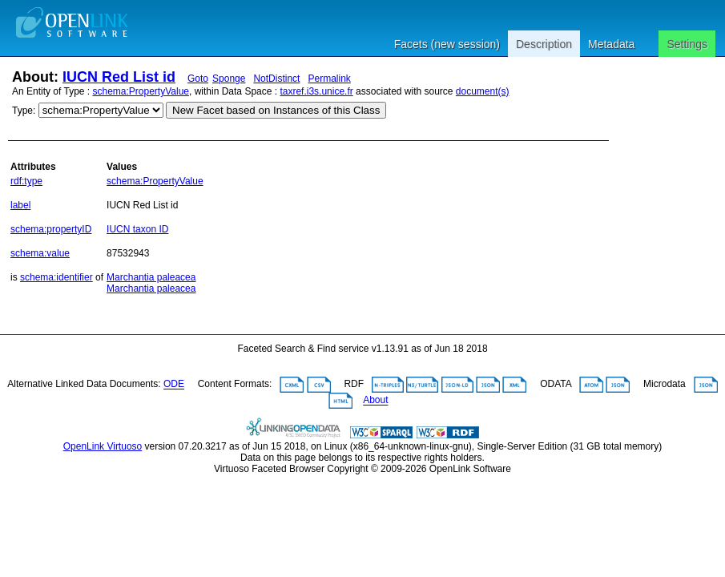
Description (544, 44)
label (20, 205)
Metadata (611, 44)
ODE (173, 384)
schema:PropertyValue (141, 91)
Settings (687, 44)
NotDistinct (276, 78)
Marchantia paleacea (151, 277)
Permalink (329, 78)
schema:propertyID (50, 229)
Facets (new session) (447, 44)
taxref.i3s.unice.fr (316, 91)
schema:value (40, 253)
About (375, 400)
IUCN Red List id (118, 77)
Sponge (228, 78)
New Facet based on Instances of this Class (276, 110)
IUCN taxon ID (137, 229)
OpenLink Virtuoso (103, 446)
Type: (23, 110)
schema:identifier (56, 277)
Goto (197, 78)
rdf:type (26, 181)
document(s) (483, 91)
